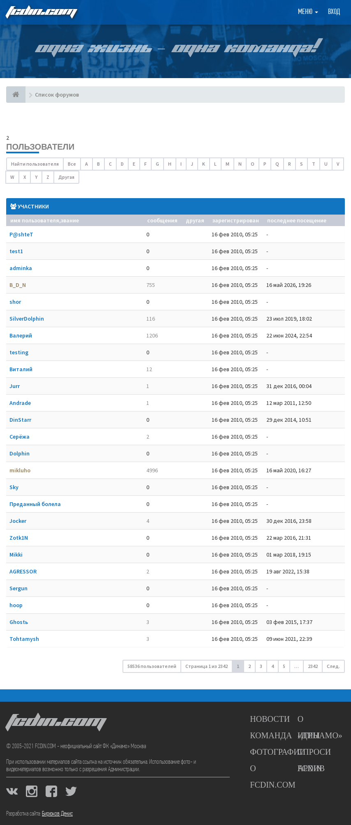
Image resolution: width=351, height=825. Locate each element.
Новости (270, 718)
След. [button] (333, 666)
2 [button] (249, 666)
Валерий (20, 335)
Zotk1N (18, 537)
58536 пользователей (151, 666)
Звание (70, 220)
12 (149, 369)
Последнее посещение (296, 220)
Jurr (14, 386)
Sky (13, 487)
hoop (16, 605)
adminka (20, 268)
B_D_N (17, 285)
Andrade (20, 403)
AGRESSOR (23, 571)
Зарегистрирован (235, 220)
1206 (152, 335)
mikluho (19, 470)
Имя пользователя (34, 220)
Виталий (20, 369)
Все (72, 164)
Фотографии (277, 751)
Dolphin (19, 453)
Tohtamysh (24, 638)
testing (18, 352)
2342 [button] (313, 666)
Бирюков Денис (57, 814)
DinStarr (20, 419)
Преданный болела (35, 504)
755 (150, 285)
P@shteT (21, 234)
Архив (311, 768)
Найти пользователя (35, 164)
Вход (334, 12)
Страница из (206, 666)
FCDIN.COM (40, 12)
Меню (308, 12)
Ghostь (18, 622)
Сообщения (162, 220)
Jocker (17, 521)
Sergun (18, 588)
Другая (66, 177)
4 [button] (272, 666)
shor (15, 301)
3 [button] (261, 666)
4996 (152, 470)
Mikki (16, 554)
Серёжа (19, 436)
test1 (16, 251)
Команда (271, 735)
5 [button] (284, 666)
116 (150, 318)
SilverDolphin (26, 318)
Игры (309, 735)
